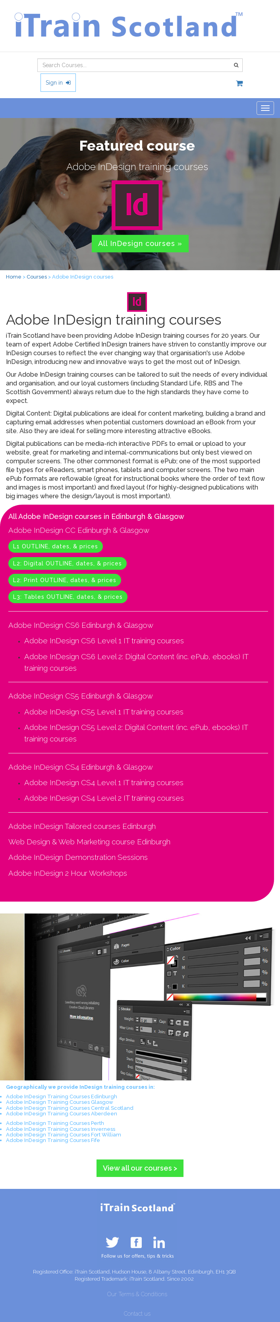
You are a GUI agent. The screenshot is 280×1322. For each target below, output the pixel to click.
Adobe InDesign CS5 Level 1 (72, 711)
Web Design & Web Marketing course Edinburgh (89, 841)
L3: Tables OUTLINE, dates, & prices (68, 597)
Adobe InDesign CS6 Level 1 (73, 640)
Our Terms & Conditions (137, 1294)
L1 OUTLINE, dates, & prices (55, 546)
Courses (37, 277)
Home (13, 277)
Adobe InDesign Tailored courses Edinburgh (82, 826)
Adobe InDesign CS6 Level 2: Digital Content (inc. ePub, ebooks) (132, 656)
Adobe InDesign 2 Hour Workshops (67, 873)
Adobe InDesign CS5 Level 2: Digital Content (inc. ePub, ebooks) (132, 727)
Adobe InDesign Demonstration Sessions (78, 857)
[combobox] (133, 65)
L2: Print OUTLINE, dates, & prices (64, 580)
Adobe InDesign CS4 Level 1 (72, 782)
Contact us (137, 1313)
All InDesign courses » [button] (140, 243)
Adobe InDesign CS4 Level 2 (73, 798)
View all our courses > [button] (140, 1168)
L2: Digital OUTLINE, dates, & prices (67, 563)
